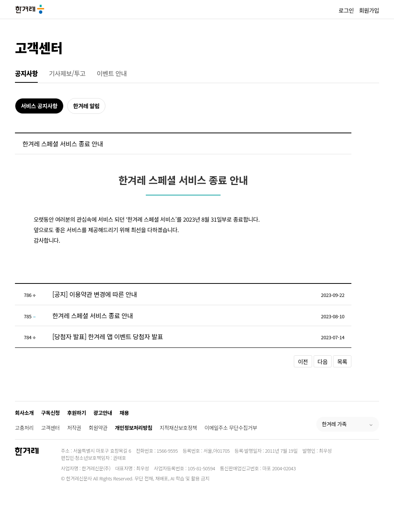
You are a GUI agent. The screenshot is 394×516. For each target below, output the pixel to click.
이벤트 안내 (112, 73)
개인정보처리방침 (133, 427)
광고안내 (102, 412)
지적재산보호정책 (178, 427)
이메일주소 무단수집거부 (230, 427)
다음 (323, 361)
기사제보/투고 (67, 73)
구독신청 (50, 412)
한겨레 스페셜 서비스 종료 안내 (92, 315)
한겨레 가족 (334, 424)
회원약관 (98, 427)
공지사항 (26, 73)
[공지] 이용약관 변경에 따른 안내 (94, 294)
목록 (342, 361)
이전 (303, 361)
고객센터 (38, 47)
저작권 (74, 427)
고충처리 (24, 427)
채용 (124, 412)
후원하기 (76, 412)
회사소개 (24, 412)
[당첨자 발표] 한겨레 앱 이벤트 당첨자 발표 (107, 336)
